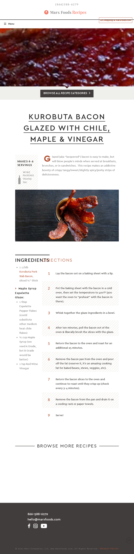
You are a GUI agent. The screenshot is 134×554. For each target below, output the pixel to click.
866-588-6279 (38, 514)
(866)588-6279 (67, 4)
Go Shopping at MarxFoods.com (115, 20)
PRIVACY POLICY (109, 549)
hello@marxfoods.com (44, 519)
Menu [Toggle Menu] (8, 23)
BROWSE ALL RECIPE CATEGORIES (66, 93)
